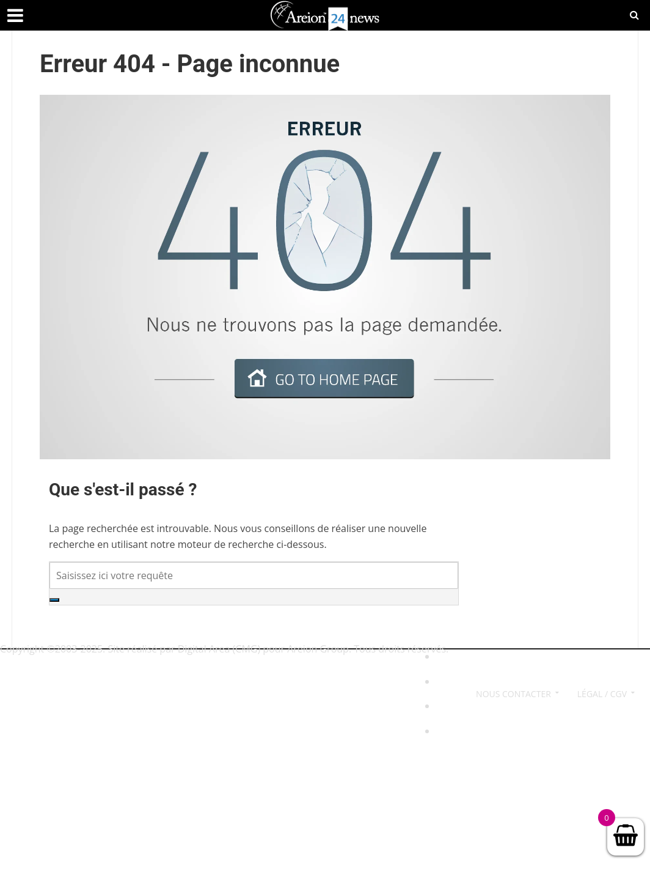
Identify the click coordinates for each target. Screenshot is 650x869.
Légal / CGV (602, 694)
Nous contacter (513, 694)
